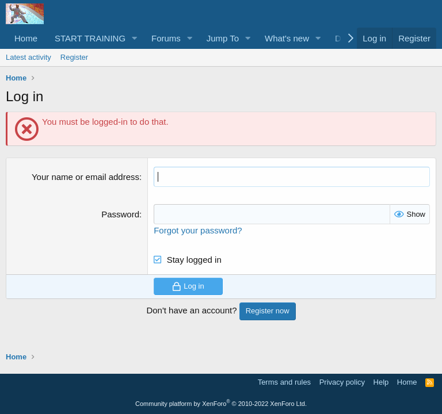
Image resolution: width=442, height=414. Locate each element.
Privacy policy (342, 382)
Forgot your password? (198, 230)
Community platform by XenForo (221, 403)
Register (74, 57)
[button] (135, 38)
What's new (287, 38)
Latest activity (28, 57)
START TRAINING (90, 38)
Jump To (223, 38)
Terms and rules (284, 382)
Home (25, 38)
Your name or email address (85, 177)
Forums (166, 38)
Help (381, 382)
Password (120, 214)
